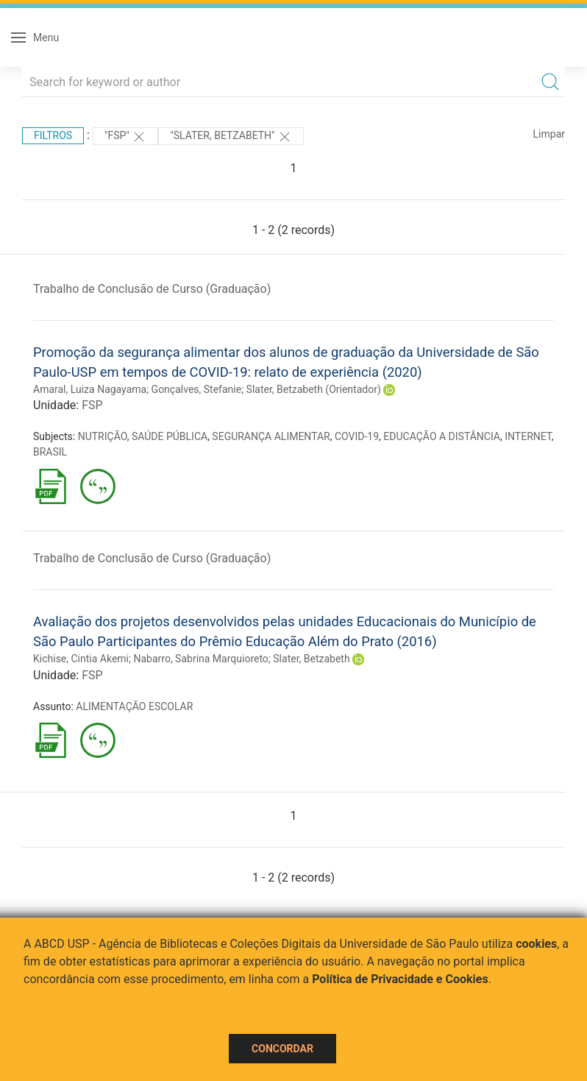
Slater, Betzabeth (311, 658)
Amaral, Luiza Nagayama (89, 389)
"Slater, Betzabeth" (231, 137)
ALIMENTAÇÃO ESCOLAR (134, 706)
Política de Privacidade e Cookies (400, 979)
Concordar (282, 1049)
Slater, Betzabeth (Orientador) (313, 389)
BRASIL (50, 452)
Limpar (549, 134)
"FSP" (125, 137)
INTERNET (528, 436)
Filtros (53, 135)
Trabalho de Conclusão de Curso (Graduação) (152, 289)
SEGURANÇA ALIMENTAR (271, 436)
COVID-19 (357, 436)
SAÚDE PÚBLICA (169, 436)
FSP (92, 405)
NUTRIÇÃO (102, 436)
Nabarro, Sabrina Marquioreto (200, 658)
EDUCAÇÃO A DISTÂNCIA (441, 436)
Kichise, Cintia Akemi (81, 658)
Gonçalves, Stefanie (197, 389)
